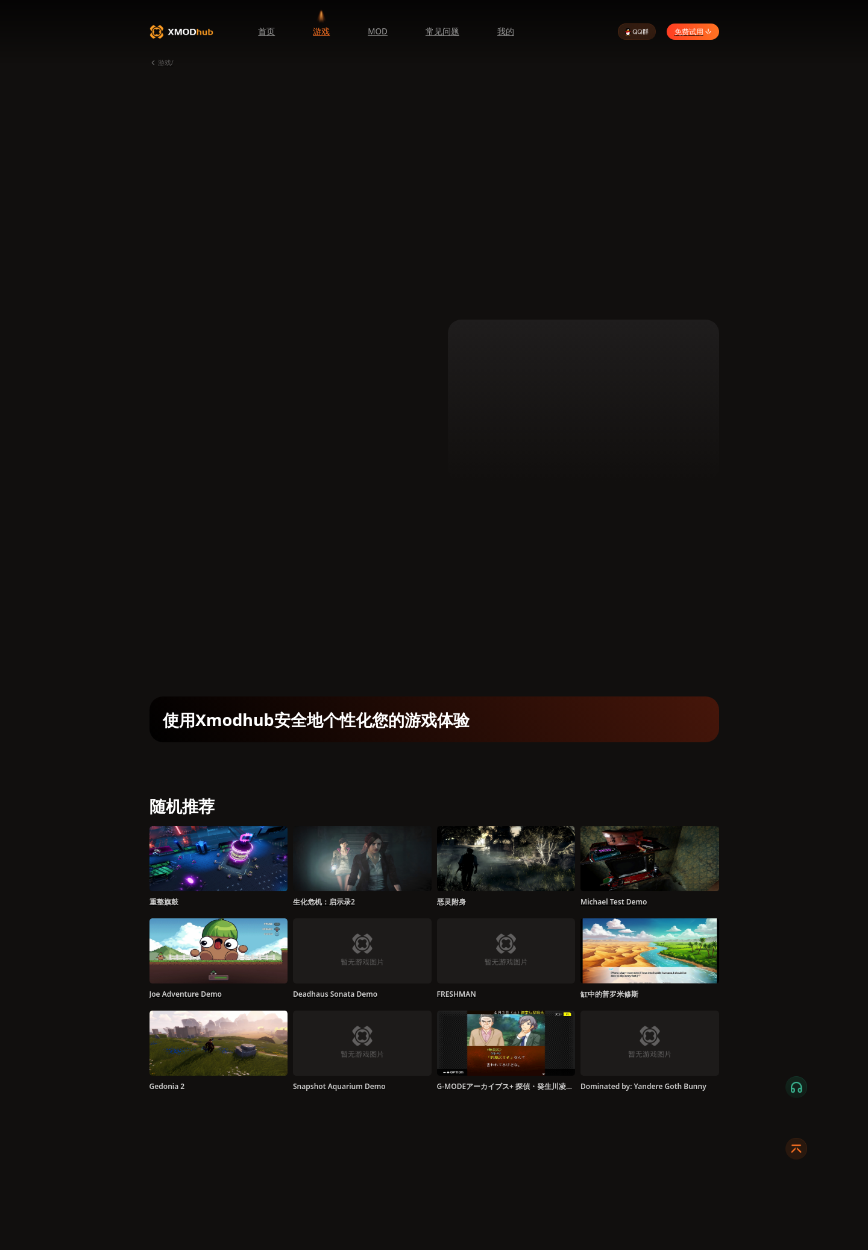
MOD (378, 31)
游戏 (321, 31)
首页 (266, 31)
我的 (505, 31)
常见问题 (442, 31)
